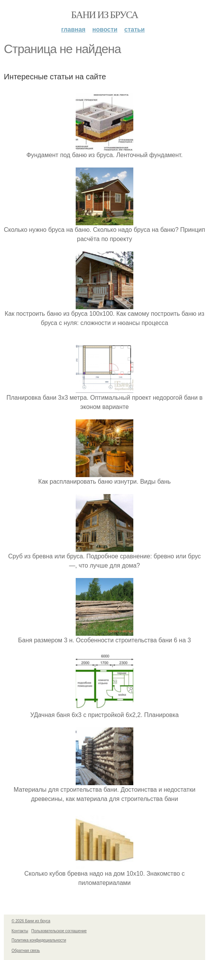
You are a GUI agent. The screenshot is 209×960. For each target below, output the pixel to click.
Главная (73, 29)
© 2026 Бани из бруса (31, 921)
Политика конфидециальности (39, 940)
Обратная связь (26, 950)
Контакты (20, 931)
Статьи (134, 29)
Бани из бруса (104, 14)
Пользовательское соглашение (59, 931)
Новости (104, 29)
